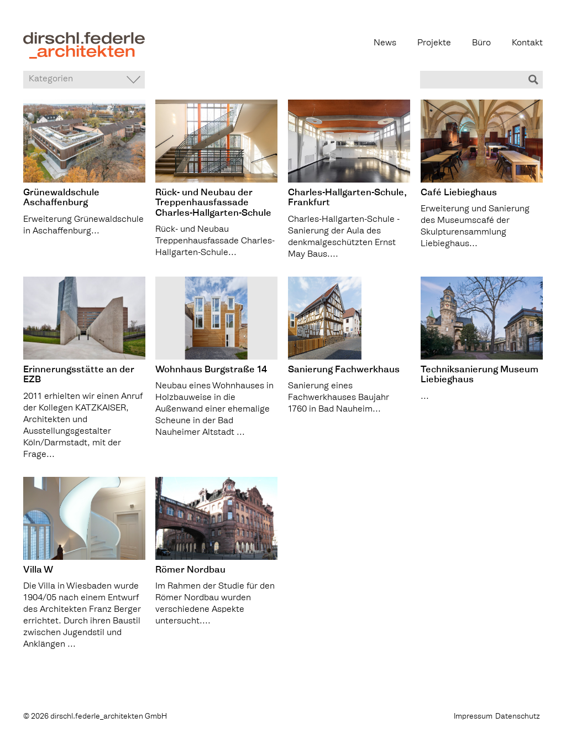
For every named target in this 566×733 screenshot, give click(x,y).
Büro (481, 43)
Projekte (434, 43)
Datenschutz (517, 716)
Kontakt (527, 43)
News (385, 43)
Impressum (473, 716)
